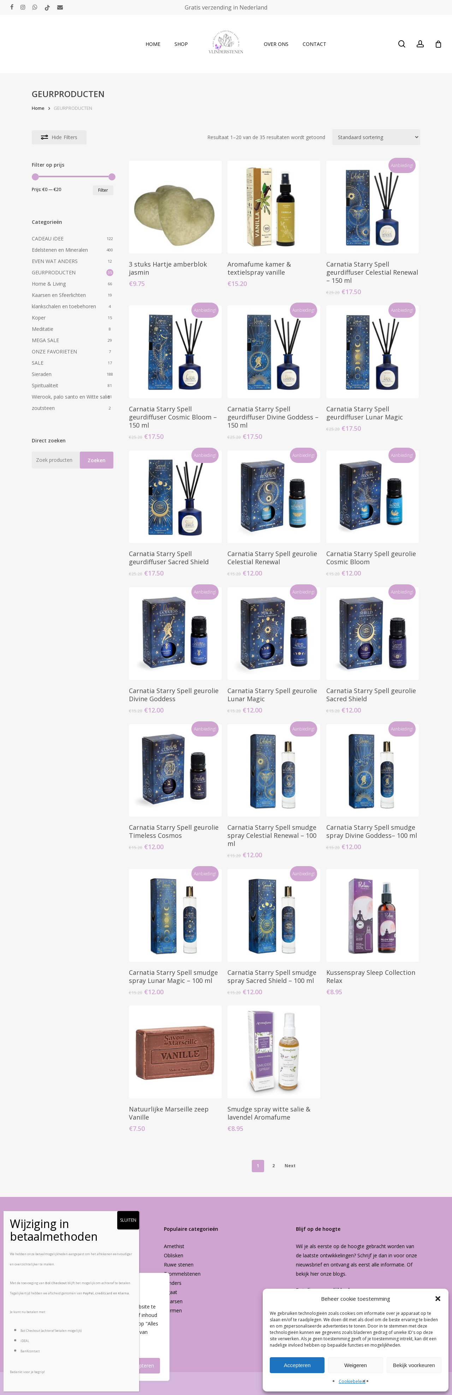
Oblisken (173, 1255)
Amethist (174, 1246)
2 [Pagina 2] (273, 1166)
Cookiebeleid (352, 1381)
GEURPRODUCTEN (54, 272)
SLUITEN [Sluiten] (128, 1220)
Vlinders (173, 1283)
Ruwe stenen (179, 1264)
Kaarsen (173, 1301)
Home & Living (49, 283)
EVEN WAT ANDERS (55, 261)
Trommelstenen (182, 1273)
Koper (39, 317)
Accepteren (297, 1365)
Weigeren (355, 1365)
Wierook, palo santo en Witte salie (71, 396)
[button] (437, 1298)
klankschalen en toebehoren (64, 306)
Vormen (173, 1310)
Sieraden (42, 374)
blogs (339, 1273)
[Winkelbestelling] (376, 137)
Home (38, 108)
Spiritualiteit (45, 385)
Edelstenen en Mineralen (60, 249)
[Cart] (438, 44)
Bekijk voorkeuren (414, 1365)
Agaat (170, 1292)
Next (290, 1166)
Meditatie (42, 329)
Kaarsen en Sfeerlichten (59, 295)
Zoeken (97, 460)
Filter (103, 190)
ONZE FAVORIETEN (54, 351)
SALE (37, 362)
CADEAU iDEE (48, 238)
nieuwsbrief (309, 1264)
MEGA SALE (45, 340)
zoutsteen (43, 408)
